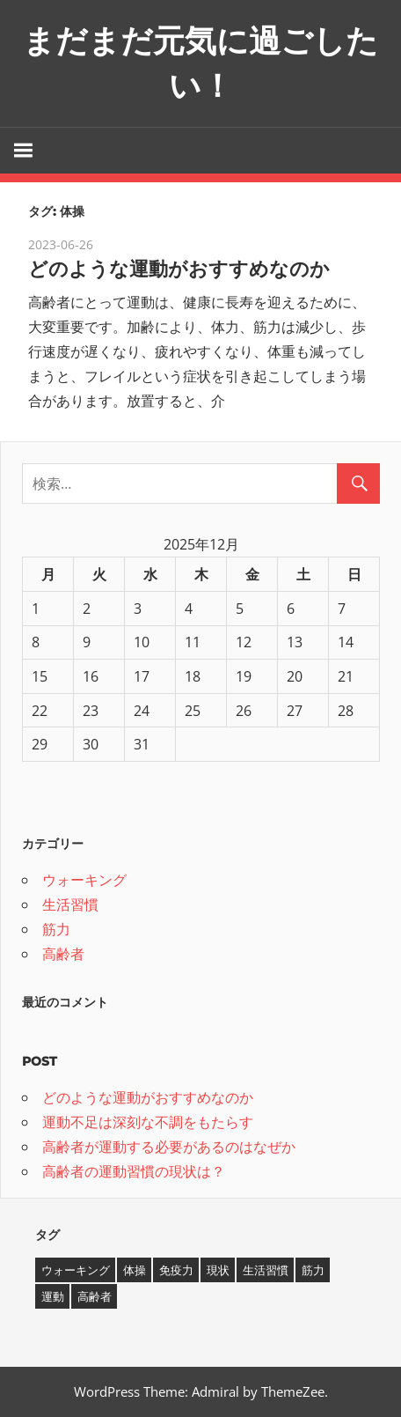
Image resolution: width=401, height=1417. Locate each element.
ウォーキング (84, 879)
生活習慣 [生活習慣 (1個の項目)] (265, 1270)
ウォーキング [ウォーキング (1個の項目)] (75, 1270)
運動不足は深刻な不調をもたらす (147, 1122)
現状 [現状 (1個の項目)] (218, 1270)
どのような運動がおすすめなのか (179, 269)
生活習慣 (70, 904)
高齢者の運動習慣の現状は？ (133, 1171)
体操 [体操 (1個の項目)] (134, 1270)
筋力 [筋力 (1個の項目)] (313, 1270)
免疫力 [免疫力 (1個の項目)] (176, 1270)
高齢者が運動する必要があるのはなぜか (168, 1146)
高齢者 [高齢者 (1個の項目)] (94, 1296)
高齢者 (63, 953)
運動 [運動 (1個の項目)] (52, 1296)
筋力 (56, 929)
